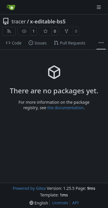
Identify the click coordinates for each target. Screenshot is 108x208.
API (75, 202)
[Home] (11, 7)
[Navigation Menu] (99, 7)
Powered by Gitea (29, 188)
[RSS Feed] (9, 31)
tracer (19, 21)
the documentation (65, 107)
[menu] (38, 203)
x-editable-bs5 (48, 21)
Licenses (60, 202)
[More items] (101, 43)
